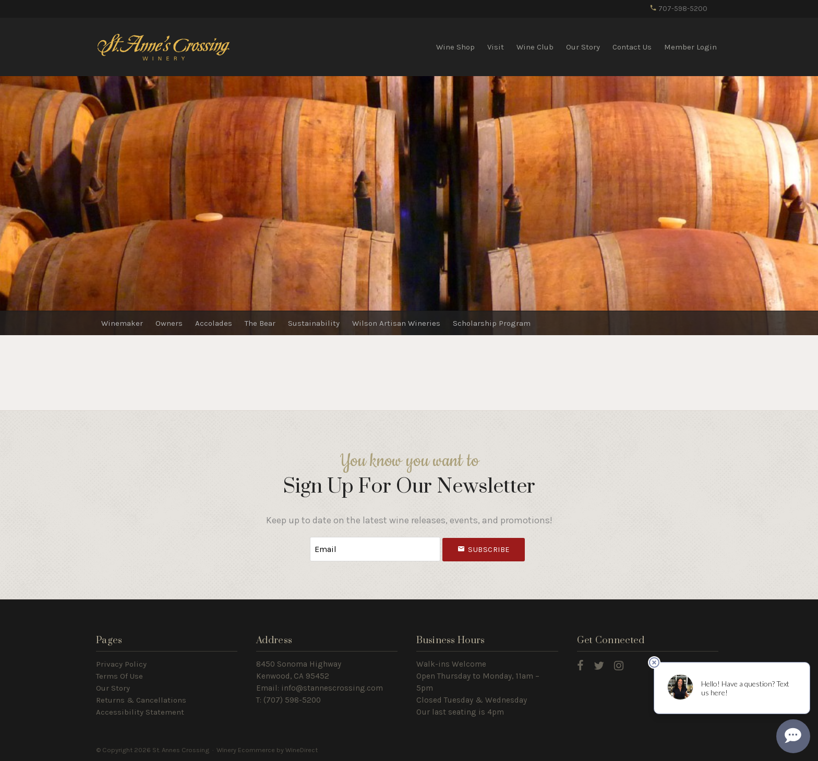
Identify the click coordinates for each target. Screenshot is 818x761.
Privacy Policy (121, 664)
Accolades (213, 323)
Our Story (583, 47)
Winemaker (122, 323)
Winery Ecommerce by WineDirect (267, 750)
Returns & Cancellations (141, 700)
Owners (169, 323)
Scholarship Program (492, 323)
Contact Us (632, 47)
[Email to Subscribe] (375, 549)
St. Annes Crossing (164, 46)
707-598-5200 (678, 8)
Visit (495, 47)
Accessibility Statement (140, 712)
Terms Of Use (119, 676)
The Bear (260, 323)
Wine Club (535, 47)
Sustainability (314, 323)
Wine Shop (455, 47)
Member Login (690, 47)
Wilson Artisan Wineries (396, 323)
